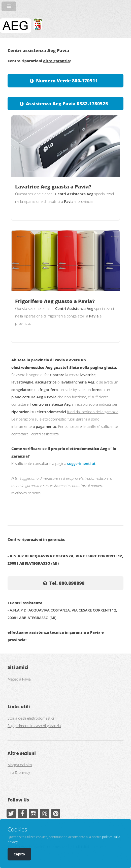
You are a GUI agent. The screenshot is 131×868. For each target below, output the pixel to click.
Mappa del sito (20, 764)
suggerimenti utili (83, 463)
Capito (19, 854)
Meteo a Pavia (19, 679)
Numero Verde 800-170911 (67, 80)
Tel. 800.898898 (67, 583)
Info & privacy (19, 772)
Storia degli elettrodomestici (31, 718)
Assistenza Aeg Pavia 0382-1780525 (67, 103)
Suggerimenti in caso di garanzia (34, 725)
